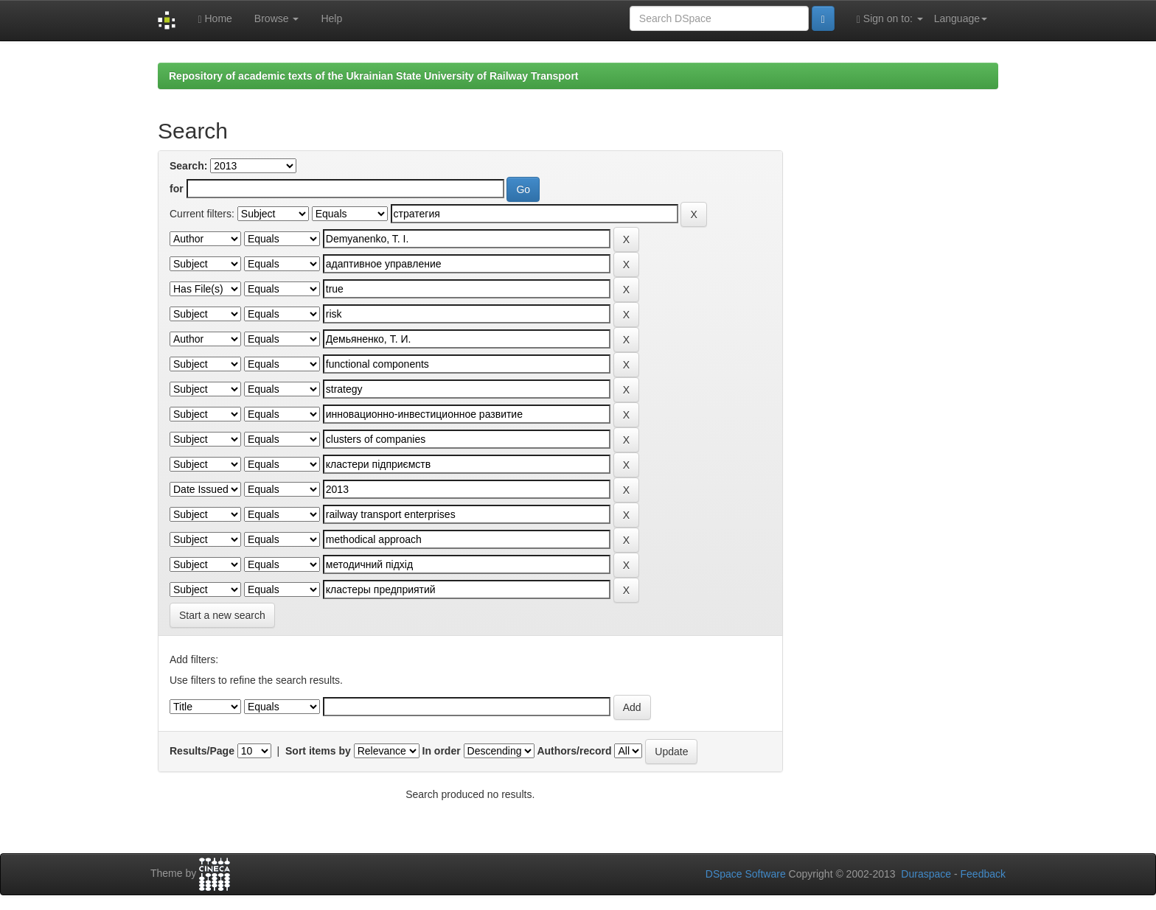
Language (960, 18)
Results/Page (202, 751)
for (177, 189)
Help (331, 18)
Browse (276, 18)
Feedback (983, 874)
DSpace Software (746, 874)
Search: (188, 166)
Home (214, 19)
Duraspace (926, 874)
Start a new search (222, 615)
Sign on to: (890, 19)
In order (441, 751)
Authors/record (574, 751)
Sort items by (318, 751)
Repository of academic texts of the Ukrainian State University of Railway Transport (374, 76)
